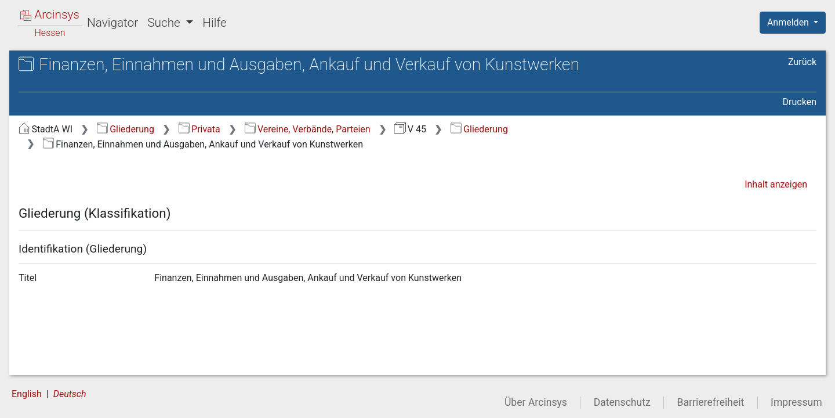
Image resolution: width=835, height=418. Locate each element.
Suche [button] (165, 23)
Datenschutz (622, 402)
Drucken (799, 101)
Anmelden (789, 22)
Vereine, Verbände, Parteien (308, 129)
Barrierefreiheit (711, 402)
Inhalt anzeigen (776, 184)
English (27, 393)
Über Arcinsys (535, 402)
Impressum (796, 402)
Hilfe (214, 23)
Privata (199, 129)
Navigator (112, 23)
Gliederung (125, 129)
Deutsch (69, 393)
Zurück (802, 61)
